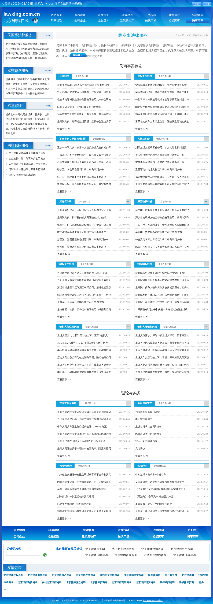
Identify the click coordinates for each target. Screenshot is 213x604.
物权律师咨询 (186, 582)
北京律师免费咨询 (27, 582)
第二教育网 (171, 575)
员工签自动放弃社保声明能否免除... (28, 153)
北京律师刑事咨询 (184, 555)
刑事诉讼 (56, 20)
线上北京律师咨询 (123, 548)
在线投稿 (150, 14)
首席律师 (80, 14)
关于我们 (193, 530)
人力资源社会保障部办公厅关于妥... (28, 163)
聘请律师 (127, 14)
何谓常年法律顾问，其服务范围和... (28, 169)
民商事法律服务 (200, 35)
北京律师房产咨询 (182, 548)
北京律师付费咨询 (134, 575)
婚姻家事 (174, 20)
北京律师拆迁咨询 (76, 582)
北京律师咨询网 (95, 548)
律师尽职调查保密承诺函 (22, 174)
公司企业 (80, 20)
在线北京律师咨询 (155, 555)
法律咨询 (103, 14)
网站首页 (56, 14)
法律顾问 (197, 14)
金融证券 (103, 20)
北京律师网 (188, 575)
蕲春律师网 (154, 575)
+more (48, 35)
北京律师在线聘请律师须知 (66, 3)
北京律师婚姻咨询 (152, 548)
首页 (188, 35)
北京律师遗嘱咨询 (96, 555)
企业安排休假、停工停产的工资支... (28, 158)
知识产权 (150, 20)
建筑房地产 (127, 20)
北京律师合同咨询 (126, 555)
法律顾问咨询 (167, 582)
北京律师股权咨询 (13, 575)
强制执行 (174, 14)
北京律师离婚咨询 (121, 582)
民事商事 (197, 20)
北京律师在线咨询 (85, 575)
